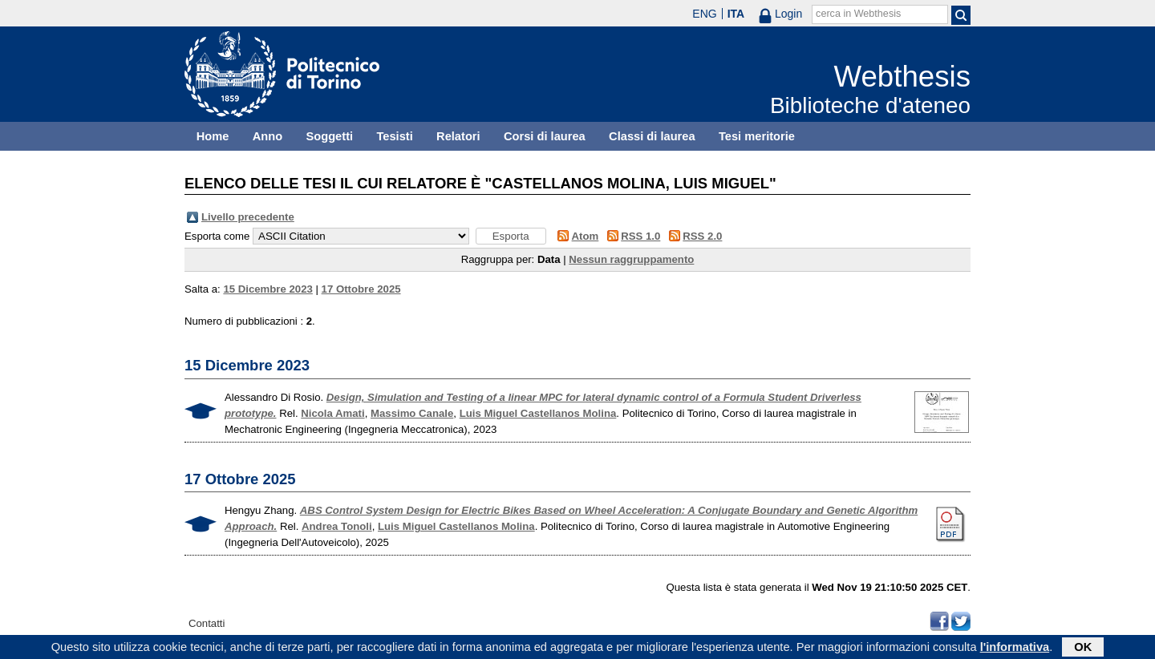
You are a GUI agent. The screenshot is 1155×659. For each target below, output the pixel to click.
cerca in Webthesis (858, 13)
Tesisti (394, 136)
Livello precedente (247, 217)
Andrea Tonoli (337, 526)
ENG (704, 13)
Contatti (206, 623)
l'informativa (1015, 648)
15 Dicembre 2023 (267, 289)
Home (213, 136)
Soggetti (329, 136)
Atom (585, 236)
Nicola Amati (332, 413)
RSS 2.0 (702, 236)
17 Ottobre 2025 (361, 289)
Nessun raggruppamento (631, 259)
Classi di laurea (652, 136)
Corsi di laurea (545, 136)
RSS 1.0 (640, 236)
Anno (267, 136)
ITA (736, 13)
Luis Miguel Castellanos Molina (538, 413)
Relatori (458, 136)
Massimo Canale (412, 413)
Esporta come (216, 236)
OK (1083, 648)
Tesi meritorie (757, 136)
